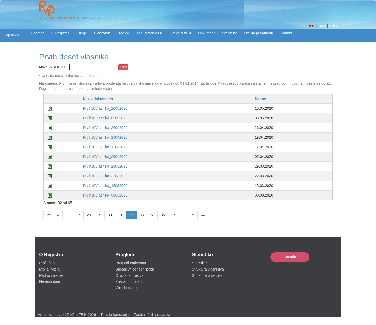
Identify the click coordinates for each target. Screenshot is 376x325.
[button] (14, 35)
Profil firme (48, 263)
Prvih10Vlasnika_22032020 (105, 176)
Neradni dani (49, 281)
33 (142, 215)
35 (163, 215)
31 (121, 215)
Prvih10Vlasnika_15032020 (105, 185)
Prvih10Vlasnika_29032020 (105, 166)
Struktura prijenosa (207, 275)
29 (99, 215)
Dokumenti (206, 33)
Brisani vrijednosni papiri (135, 269)
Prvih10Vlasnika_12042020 (105, 147)
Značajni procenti (130, 281)
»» (203, 215)
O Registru (60, 33)
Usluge (81, 33)
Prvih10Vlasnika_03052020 (105, 118)
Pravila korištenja (115, 314)
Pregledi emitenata (131, 263)
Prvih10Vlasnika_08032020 (105, 195)
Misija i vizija (49, 269)
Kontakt (290, 257)
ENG (333, 26)
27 (78, 215)
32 (131, 215)
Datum (260, 99)
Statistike (229, 33)
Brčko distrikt (180, 33)
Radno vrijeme (51, 275)
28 (89, 215)
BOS (312, 26)
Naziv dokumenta (98, 99)
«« (49, 215)
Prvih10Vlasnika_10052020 (105, 108)
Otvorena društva (130, 275)
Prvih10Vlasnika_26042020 (105, 128)
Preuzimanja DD (150, 33)
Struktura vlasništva (208, 269)
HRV (322, 26)
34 (152, 215)
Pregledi (123, 33)
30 (110, 215)
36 (174, 215)
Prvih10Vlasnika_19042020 (105, 137)
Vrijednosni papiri (130, 288)
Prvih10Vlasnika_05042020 (105, 157)
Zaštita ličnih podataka (152, 314)
